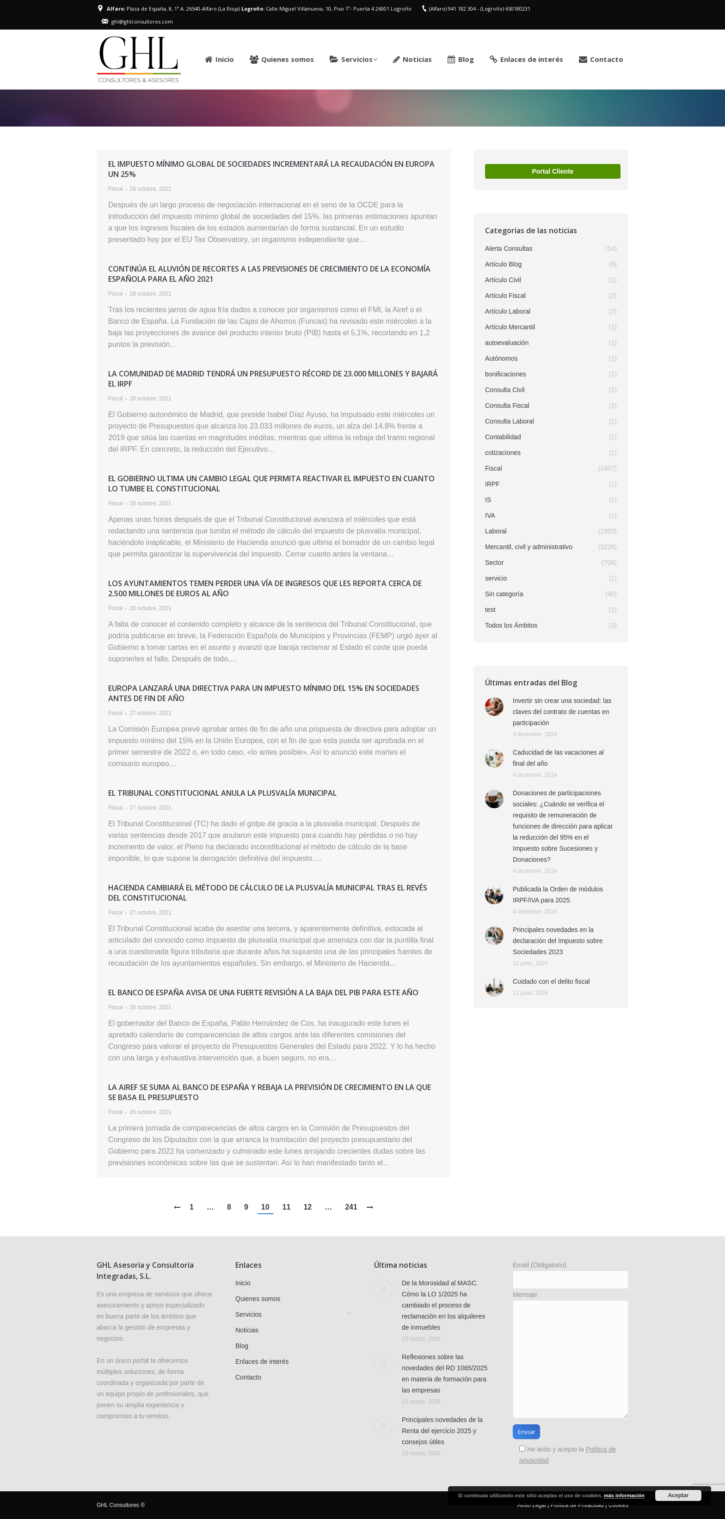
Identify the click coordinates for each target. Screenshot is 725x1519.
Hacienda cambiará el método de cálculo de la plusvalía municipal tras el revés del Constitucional (267, 893)
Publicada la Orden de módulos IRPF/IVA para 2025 (558, 894)
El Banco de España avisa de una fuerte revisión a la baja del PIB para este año (263, 992)
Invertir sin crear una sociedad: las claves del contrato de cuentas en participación (562, 711)
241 (351, 1207)
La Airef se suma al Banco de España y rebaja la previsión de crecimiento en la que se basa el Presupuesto (269, 1092)
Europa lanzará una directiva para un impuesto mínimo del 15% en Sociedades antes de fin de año (263, 693)
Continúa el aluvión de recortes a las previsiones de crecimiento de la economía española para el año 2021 (269, 274)
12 (307, 1207)
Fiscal (115, 189)
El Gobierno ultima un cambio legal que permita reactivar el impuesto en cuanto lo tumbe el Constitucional (271, 483)
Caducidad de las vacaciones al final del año (558, 758)
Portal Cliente (552, 171)
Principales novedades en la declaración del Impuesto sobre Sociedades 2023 (558, 941)
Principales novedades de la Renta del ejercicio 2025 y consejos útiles (442, 1431)
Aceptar (678, 1495)
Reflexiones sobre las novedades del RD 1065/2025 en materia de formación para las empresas (444, 1373)
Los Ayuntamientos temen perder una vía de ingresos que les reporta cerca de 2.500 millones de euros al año (265, 588)
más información (624, 1495)
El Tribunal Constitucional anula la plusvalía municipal (222, 793)
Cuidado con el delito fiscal (551, 981)
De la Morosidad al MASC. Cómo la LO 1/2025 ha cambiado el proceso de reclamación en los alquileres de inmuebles (443, 1305)
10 (265, 1207)
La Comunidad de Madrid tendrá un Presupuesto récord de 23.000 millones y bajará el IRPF (273, 379)
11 (287, 1207)
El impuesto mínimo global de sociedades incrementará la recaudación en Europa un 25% (271, 169)
